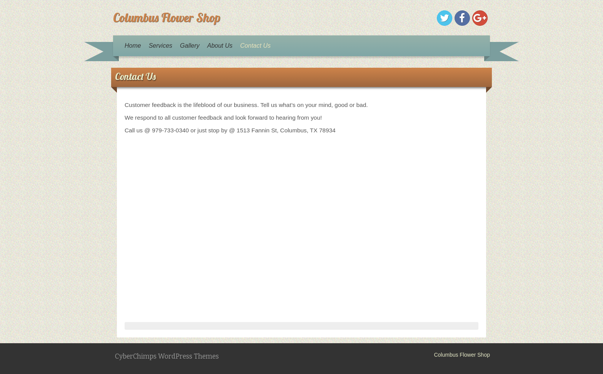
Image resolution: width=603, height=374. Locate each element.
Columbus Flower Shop (166, 17)
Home (133, 45)
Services (160, 45)
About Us (220, 45)
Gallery (190, 45)
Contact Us (255, 45)
